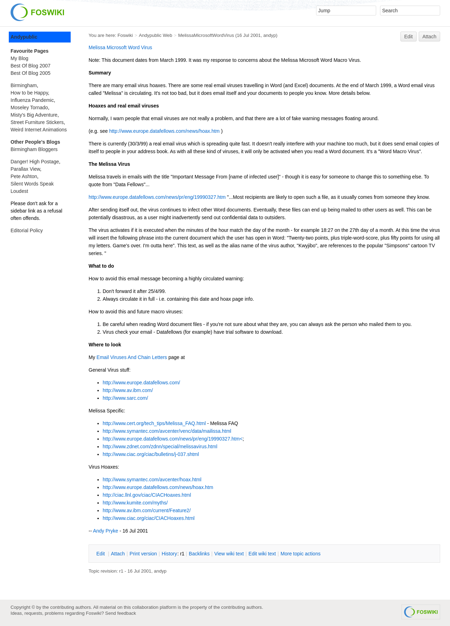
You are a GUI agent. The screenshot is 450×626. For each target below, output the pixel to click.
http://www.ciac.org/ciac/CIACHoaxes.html (148, 518)
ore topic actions (301, 553)
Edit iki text (262, 553)
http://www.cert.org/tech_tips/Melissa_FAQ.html (154, 423)
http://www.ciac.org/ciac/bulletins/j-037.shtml (151, 454)
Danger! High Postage (35, 161)
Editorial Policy (27, 230)
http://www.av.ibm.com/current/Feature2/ (147, 510)
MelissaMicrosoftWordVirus (206, 35)
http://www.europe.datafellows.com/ (141, 382)
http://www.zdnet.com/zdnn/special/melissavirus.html (160, 446)
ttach (118, 553)
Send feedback (120, 613)
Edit (408, 36)
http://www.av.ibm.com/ (128, 390)
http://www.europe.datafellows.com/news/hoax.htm (164, 131)
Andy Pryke (105, 531)
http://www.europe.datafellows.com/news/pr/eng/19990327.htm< (173, 439)
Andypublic (24, 37)
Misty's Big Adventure (34, 115)
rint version (143, 553)
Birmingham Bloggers (34, 149)
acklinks (199, 553)
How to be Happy (29, 93)
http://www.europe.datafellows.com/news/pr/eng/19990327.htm (157, 197)
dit (101, 553)
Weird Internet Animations (39, 129)
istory (169, 553)
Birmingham (24, 85)
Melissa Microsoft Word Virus (120, 47)
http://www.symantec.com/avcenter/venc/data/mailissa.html (167, 431)
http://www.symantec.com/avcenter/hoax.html (152, 479)
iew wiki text (229, 553)
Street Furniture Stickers (37, 122)
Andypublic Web (155, 35)
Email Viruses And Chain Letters (132, 357)
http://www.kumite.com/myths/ (135, 503)
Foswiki (125, 35)
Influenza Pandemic (32, 100)
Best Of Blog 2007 (31, 66)
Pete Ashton (24, 176)
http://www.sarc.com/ (125, 398)
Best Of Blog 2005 (31, 73)
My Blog (19, 58)
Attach (430, 36)
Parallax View (25, 169)
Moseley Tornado (29, 107)
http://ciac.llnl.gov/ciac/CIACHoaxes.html (147, 495)
